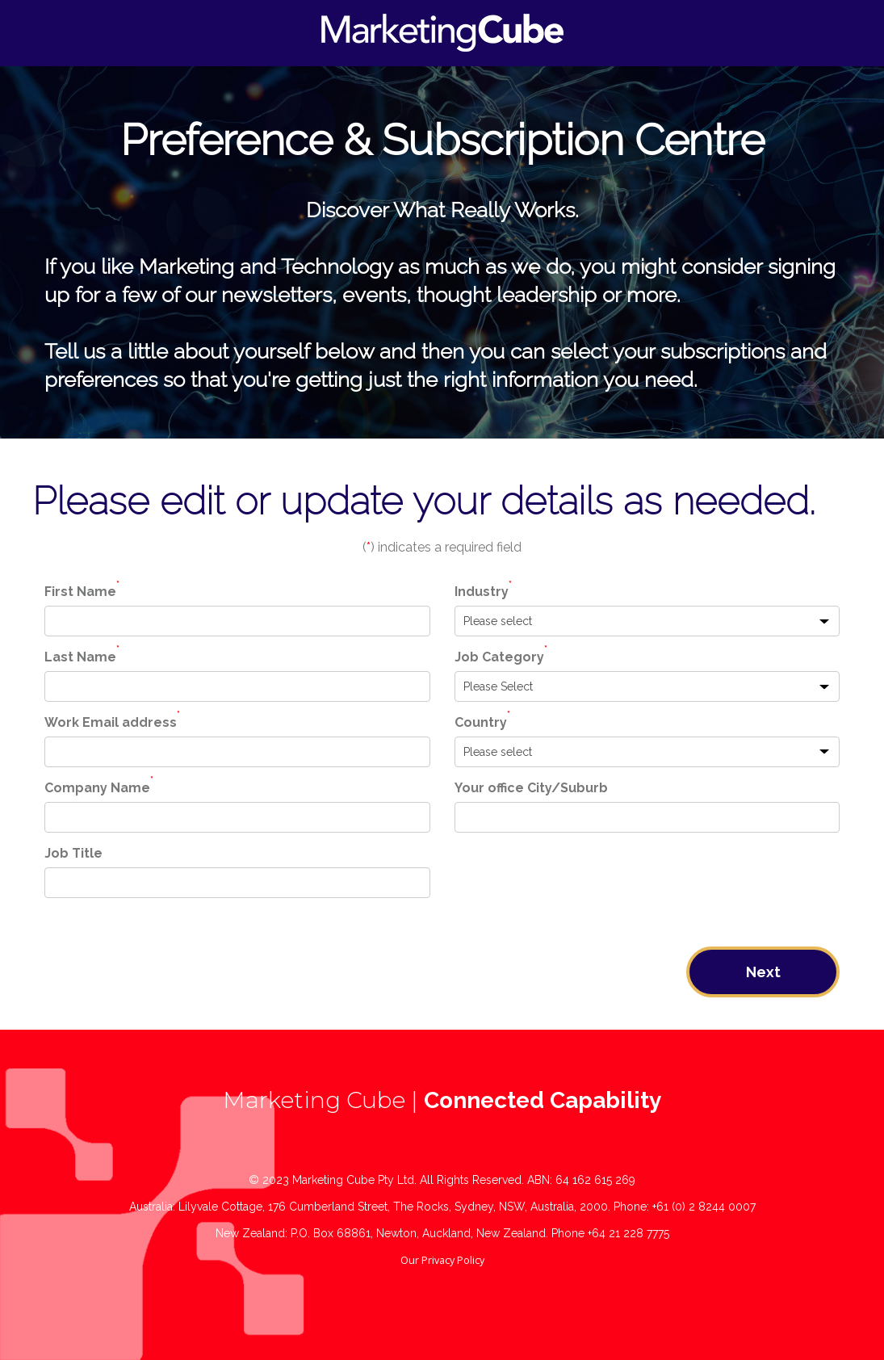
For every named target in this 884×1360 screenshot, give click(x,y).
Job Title (73, 853)
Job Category (501, 657)
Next (763, 971)
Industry (483, 591)
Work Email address (112, 722)
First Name (81, 591)
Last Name (81, 657)
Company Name (98, 787)
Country (482, 722)
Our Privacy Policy (442, 1260)
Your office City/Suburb (531, 787)
